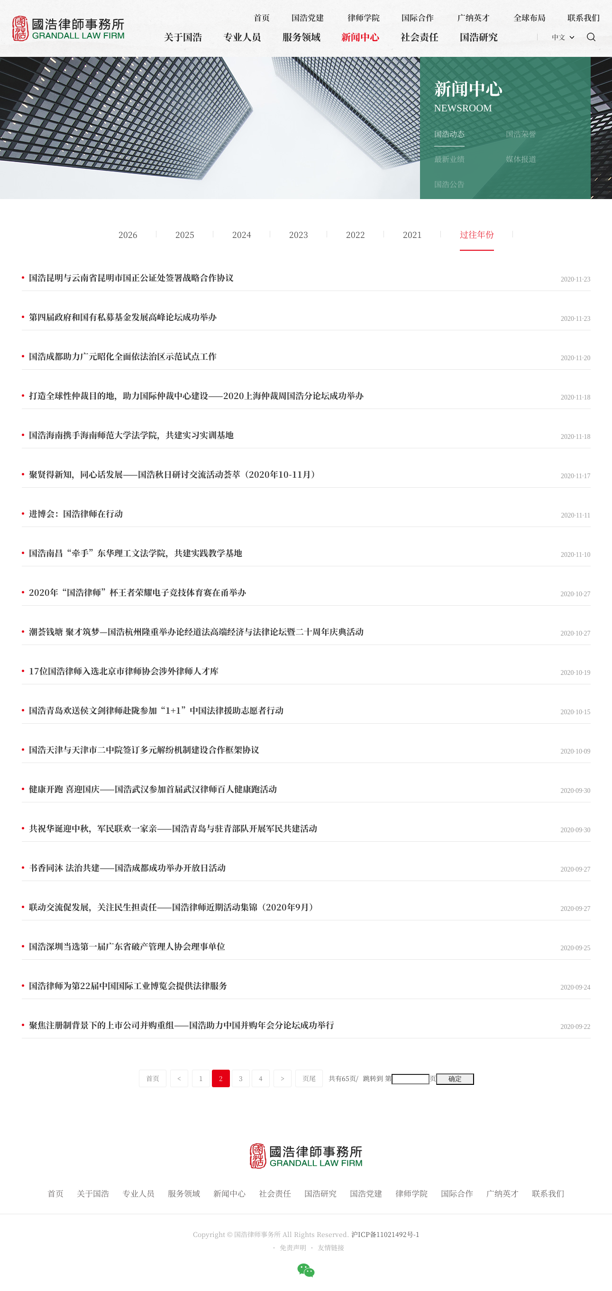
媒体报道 (521, 159)
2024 (241, 234)
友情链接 (331, 1247)
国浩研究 (479, 37)
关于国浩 (183, 37)
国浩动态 (449, 133)
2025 (184, 234)
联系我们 (583, 17)
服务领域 (301, 37)
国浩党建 (308, 17)
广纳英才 (473, 17)
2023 (298, 234)
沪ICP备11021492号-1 (385, 1234)
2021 (412, 234)
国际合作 (418, 17)
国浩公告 (449, 184)
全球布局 (529, 17)
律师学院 (363, 17)
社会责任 (419, 37)
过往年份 (477, 234)
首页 (262, 17)
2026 (128, 234)
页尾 (309, 1078)
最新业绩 (449, 159)
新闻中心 (360, 37)
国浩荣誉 (521, 133)
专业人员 (242, 37)
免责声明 (293, 1247)
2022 (355, 234)
